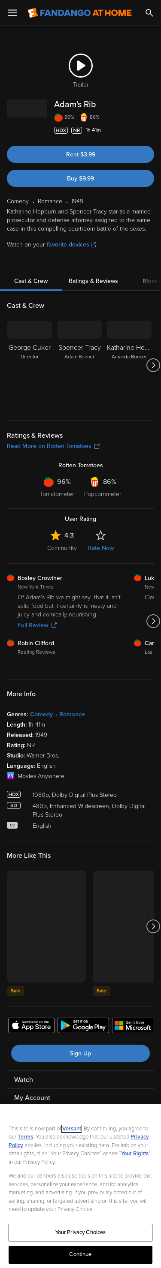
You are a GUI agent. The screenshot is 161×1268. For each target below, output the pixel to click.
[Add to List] (150, 130)
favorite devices (71, 244)
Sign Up (80, 1053)
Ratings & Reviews (93, 281)
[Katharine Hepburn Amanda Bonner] (129, 365)
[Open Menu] (12, 13)
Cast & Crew (31, 281)
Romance (72, 714)
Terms (25, 1136)
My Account (32, 1098)
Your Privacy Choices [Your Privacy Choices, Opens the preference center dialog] (80, 1232)
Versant (71, 1128)
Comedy (41, 714)
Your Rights (135, 1153)
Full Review (37, 625)
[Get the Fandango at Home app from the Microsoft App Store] (133, 1026)
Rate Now (101, 548)
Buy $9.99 (80, 178)
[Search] (149, 12)
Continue (80, 1254)
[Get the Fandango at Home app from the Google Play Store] (83, 1026)
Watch (23, 1080)
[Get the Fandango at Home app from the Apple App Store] (31, 1026)
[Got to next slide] (153, 365)
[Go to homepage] (79, 12)
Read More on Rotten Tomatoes (53, 446)
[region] (80, 1186)
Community (62, 548)
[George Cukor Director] (29, 365)
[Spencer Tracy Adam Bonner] (79, 365)
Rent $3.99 (80, 154)
